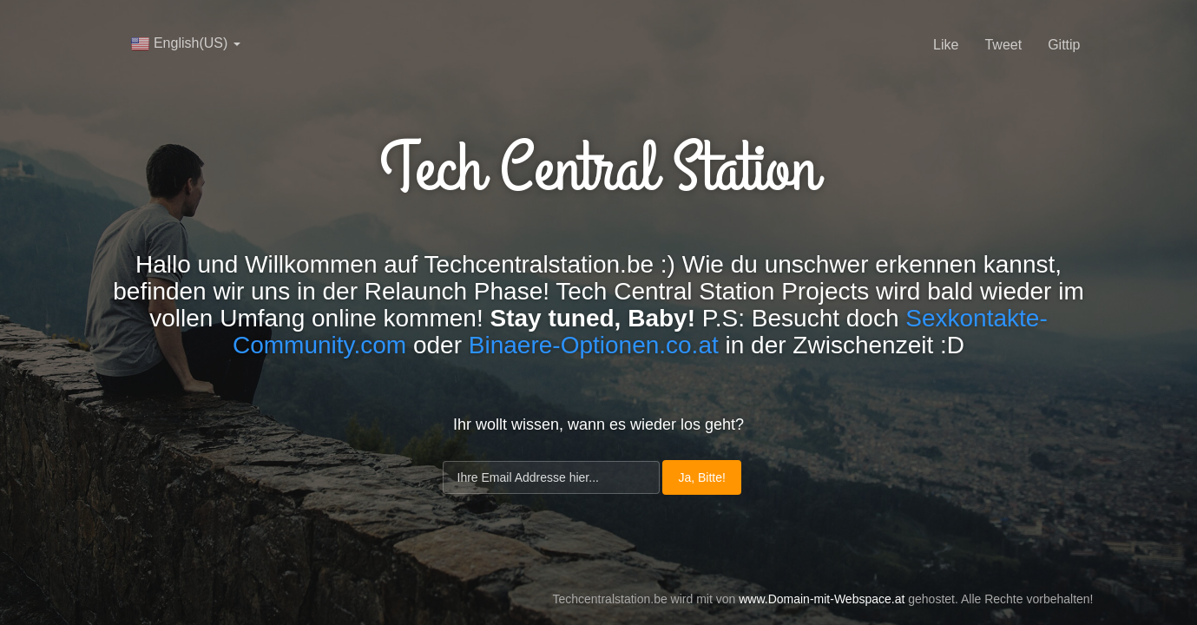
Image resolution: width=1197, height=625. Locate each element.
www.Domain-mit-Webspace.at (821, 599)
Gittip (1064, 44)
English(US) (185, 43)
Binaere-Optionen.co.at (594, 345)
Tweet (1003, 44)
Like (945, 44)
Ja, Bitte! (701, 477)
